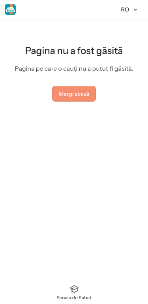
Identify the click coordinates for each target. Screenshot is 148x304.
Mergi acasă (74, 93)
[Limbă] (129, 9)
